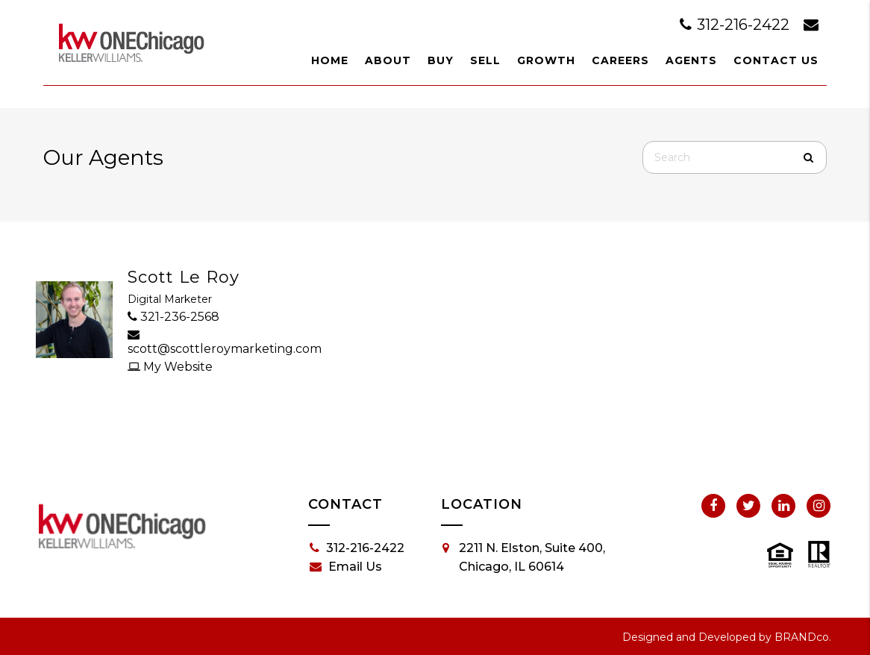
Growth (546, 60)
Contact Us (776, 60)
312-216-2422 (736, 25)
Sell (485, 60)
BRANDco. (802, 637)
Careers (620, 60)
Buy (441, 60)
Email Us (346, 567)
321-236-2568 (173, 317)
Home (329, 60)
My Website (170, 367)
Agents (691, 60)
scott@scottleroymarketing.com (202, 342)
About (388, 60)
